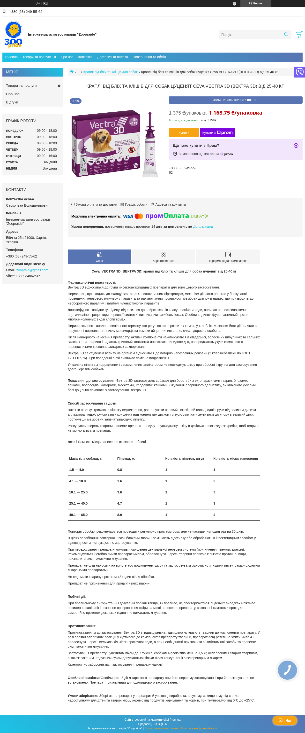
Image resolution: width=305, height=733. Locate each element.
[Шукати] (286, 34)
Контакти (85, 57)
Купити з (217, 133)
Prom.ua (175, 719)
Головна (11, 57)
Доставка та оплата (112, 57)
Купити (184, 133)
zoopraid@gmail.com (32, 270)
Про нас (67, 57)
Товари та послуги (36, 57)
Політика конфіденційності (199, 728)
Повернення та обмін (149, 57)
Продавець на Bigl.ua (152, 724)
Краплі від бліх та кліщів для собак (110, 72)
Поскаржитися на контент (161, 728)
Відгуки (12, 102)
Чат (284, 720)
